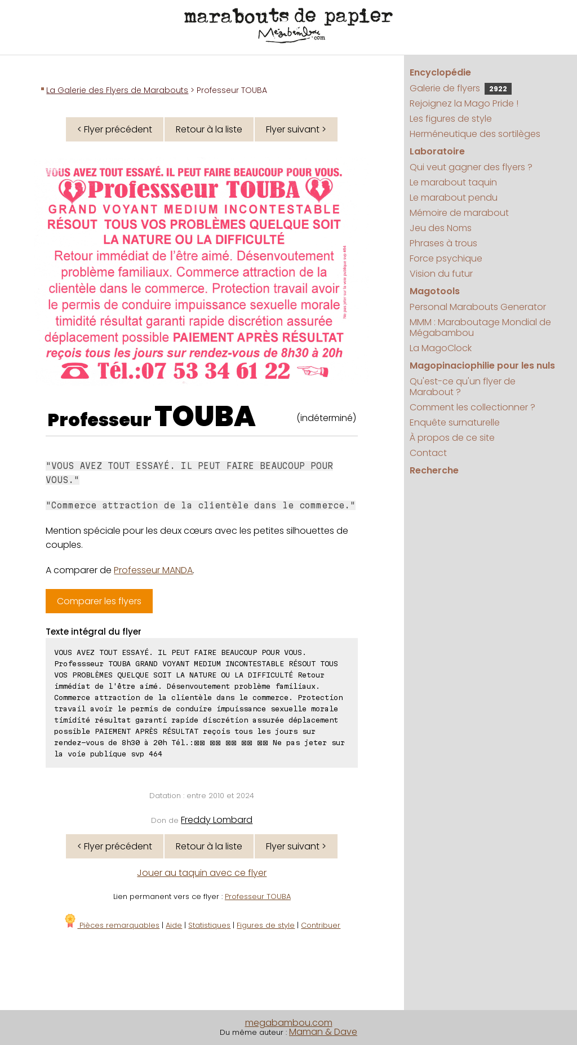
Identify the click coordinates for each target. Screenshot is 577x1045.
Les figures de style (451, 118)
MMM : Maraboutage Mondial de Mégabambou (480, 327)
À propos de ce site (452, 437)
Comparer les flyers (99, 601)
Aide (174, 925)
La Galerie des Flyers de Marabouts (117, 90)
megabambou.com (288, 1022)
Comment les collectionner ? (472, 407)
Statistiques (209, 925)
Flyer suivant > (296, 129)
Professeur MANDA (153, 570)
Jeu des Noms (441, 228)
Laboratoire (437, 151)
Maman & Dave (323, 1031)
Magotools (435, 291)
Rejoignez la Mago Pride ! (464, 103)
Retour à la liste (209, 129)
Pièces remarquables (111, 925)
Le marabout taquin (453, 182)
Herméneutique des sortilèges (475, 133)
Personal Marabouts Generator (478, 306)
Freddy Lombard (216, 819)
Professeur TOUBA (258, 896)
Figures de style (266, 925)
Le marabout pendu (454, 197)
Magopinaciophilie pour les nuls (482, 365)
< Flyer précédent (114, 129)
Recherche (434, 470)
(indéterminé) (326, 417)
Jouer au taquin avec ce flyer (202, 872)
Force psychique (446, 258)
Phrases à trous (443, 243)
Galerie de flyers (461, 88)
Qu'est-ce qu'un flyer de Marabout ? (463, 386)
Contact (428, 452)
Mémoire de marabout (459, 212)
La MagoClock (441, 348)
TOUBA (205, 416)
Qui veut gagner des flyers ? (471, 167)
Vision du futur (441, 273)
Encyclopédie (440, 72)
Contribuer (320, 925)
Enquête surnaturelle (455, 422)
